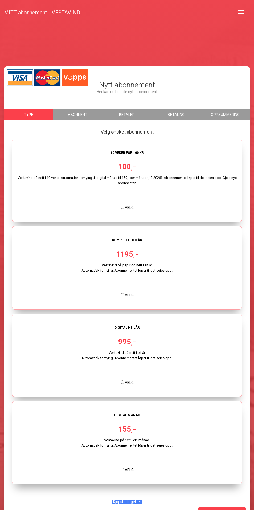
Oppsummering (225, 115)
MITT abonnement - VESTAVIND (42, 12)
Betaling (176, 115)
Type (28, 115)
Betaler (127, 115)
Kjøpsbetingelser (127, 502)
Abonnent (77, 115)
